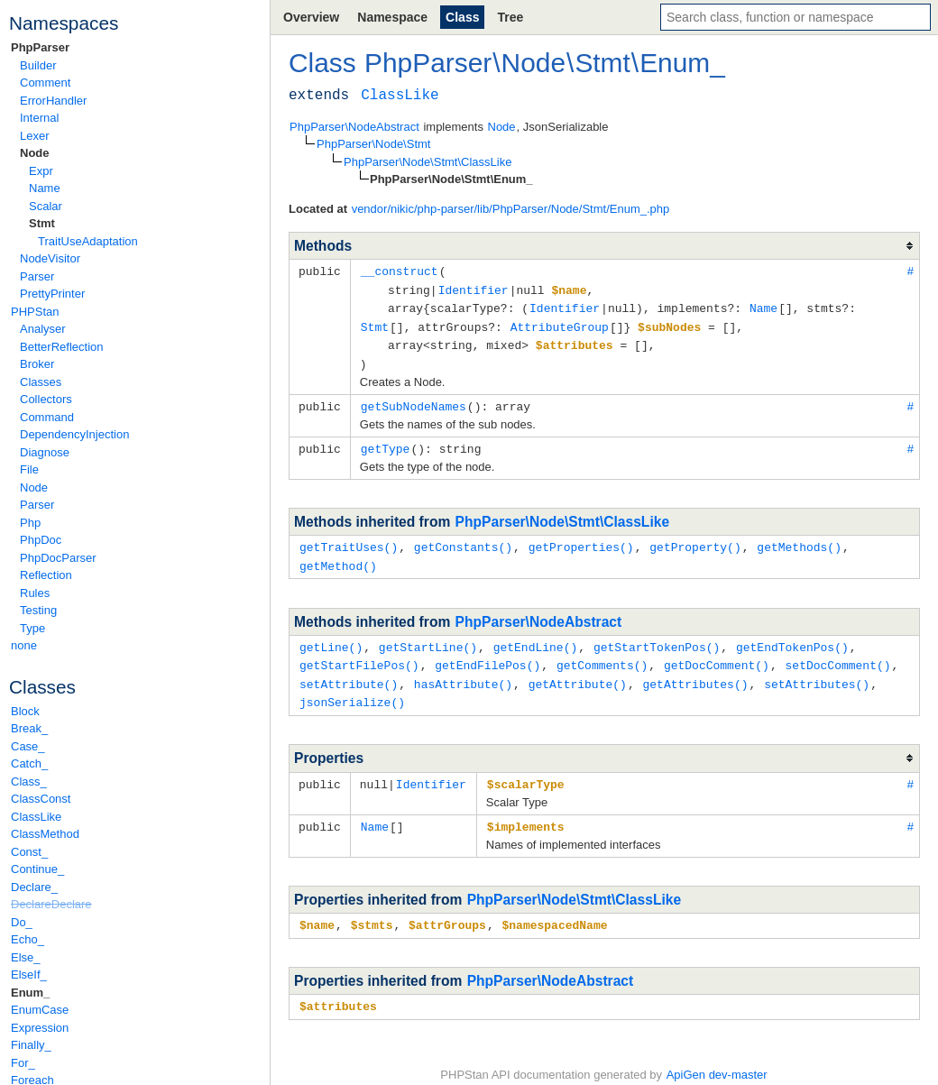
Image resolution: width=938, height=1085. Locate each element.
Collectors (46, 399)
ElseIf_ (29, 974)
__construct (399, 270)
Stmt (42, 223)
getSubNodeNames (413, 400)
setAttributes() (816, 673)
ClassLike (36, 816)
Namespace (392, 17)
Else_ (26, 957)
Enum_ (30, 992)
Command (47, 417)
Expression (40, 1027)
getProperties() (581, 539)
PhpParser (40, 47)
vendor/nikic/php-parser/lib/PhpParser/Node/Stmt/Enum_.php (511, 209)
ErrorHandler (53, 100)
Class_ (29, 781)
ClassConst (40, 798)
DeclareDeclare (51, 904)
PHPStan (35, 311)
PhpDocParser (58, 558)
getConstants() (463, 539)
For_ (23, 1063)
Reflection (46, 575)
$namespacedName (554, 910)
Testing (38, 610)
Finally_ (31, 1045)
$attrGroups (447, 910)
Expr (41, 171)
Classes (40, 382)
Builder (38, 65)
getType (385, 442)
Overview (311, 17)
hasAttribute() (463, 673)
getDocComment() (716, 655)
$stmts (372, 910)
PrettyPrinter (52, 293)
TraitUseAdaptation (88, 241)
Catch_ (29, 763)
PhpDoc (40, 540)
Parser (37, 276)
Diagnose (44, 452)
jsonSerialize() (352, 690)
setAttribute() (348, 673)
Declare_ (34, 887)
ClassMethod (45, 834)
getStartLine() (428, 638)
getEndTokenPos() (792, 638)
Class (462, 17)
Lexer (35, 136)
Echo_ (27, 939)
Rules (35, 593)
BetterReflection (62, 347)
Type (32, 628)
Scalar (45, 206)
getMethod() (338, 557)
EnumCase (40, 1009)
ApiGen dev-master (717, 1058)
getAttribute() (578, 673)
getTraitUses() (348, 539)
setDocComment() (837, 655)
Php (30, 522)
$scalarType (526, 771)
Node (35, 153)
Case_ (28, 746)
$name (317, 910)
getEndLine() (535, 638)
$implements (526, 813)
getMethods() (799, 539)
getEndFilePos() (487, 655)
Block (25, 711)
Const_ (29, 852)
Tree (510, 17)
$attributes (338, 990)
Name (44, 188)
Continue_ (37, 869)
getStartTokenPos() (656, 638)
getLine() (331, 638)
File (29, 469)
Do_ (21, 922)
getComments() (602, 655)
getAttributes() (695, 673)
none (24, 645)
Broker (37, 364)
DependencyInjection (74, 434)
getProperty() (694, 539)
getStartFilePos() (359, 655)
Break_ (29, 728)
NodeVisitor (50, 258)
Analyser (43, 329)
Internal (39, 117)
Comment (45, 82)
